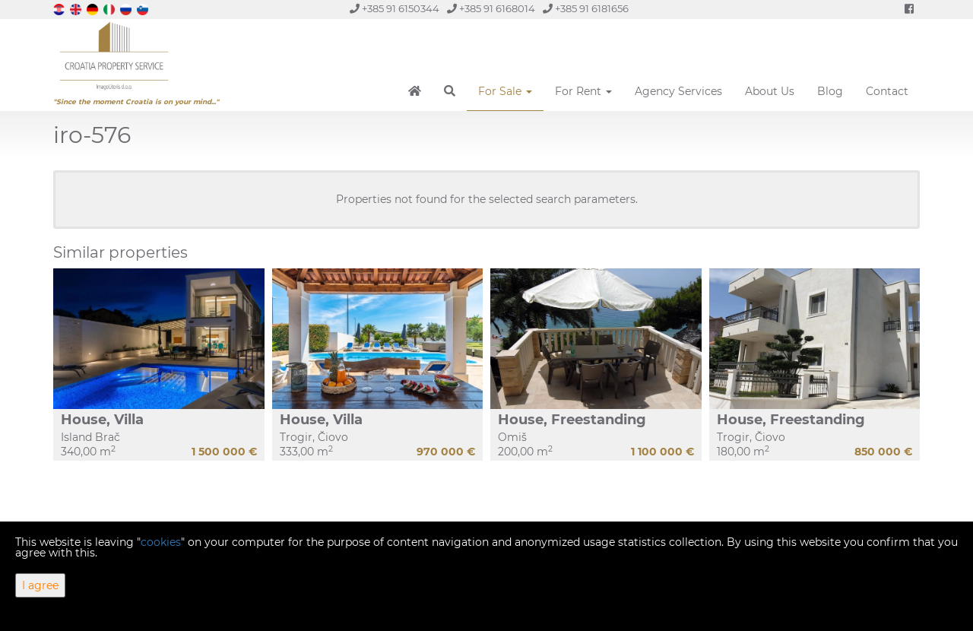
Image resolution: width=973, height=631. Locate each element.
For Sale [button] (505, 91)
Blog (830, 91)
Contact (887, 91)
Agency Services (678, 91)
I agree (40, 585)
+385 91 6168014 (491, 9)
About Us (769, 91)
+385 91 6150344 (394, 9)
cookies (161, 542)
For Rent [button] (583, 91)
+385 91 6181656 (586, 9)
